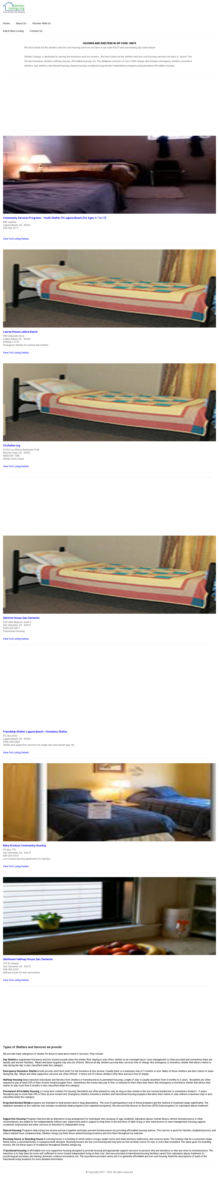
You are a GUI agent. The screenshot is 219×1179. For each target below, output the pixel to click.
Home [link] (6, 23)
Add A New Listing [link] (13, 31)
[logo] (14, 7)
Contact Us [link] (36, 31)
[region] (109, 106)
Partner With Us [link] (41, 23)
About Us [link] (21, 23)
